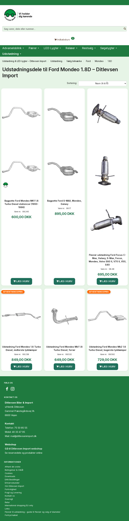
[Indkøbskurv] (64, 39)
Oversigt (9, 499)
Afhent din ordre (12, 467)
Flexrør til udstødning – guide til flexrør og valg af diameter (32, 512)
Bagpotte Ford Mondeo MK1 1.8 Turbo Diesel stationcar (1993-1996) (21, 204)
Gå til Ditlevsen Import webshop (23, 448)
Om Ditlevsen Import (14, 486)
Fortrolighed (10, 489)
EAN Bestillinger (12, 479)
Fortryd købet (11, 515)
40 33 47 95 (18, 431)
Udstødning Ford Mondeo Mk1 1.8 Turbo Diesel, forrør (64, 348)
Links (7, 509)
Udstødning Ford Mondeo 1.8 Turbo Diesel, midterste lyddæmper (21, 348)
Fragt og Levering (13, 492)
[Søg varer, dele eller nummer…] (125, 28)
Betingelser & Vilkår (14, 470)
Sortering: (72, 83)
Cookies (9, 473)
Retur (7, 502)
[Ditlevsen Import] (18, 14)
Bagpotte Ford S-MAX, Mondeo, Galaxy (64, 202)
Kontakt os (10, 496)
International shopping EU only (19, 505)
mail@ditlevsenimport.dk (23, 436)
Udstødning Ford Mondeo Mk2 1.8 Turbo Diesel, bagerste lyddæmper (107, 348)
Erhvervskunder (12, 483)
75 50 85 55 (20, 427)
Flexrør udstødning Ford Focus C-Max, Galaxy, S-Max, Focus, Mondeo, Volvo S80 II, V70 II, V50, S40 (107, 260)
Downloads (10, 476)
